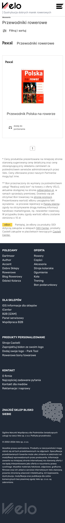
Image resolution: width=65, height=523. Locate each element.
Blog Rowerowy (12, 276)
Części (38, 260)
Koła (37, 276)
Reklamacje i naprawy (16, 388)
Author (6, 260)
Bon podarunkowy (45, 284)
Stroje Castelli (11, 342)
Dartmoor (8, 255)
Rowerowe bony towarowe (19, 355)
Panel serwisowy (13, 318)
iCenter (7, 309)
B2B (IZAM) (9, 313)
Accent (6, 264)
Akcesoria (40, 264)
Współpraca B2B (12, 322)
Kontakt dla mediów (15, 384)
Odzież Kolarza (11, 280)
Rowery (39, 255)
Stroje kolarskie (44, 268)
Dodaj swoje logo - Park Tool (20, 351)
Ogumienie (41, 272)
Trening (39, 280)
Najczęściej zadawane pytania (21, 380)
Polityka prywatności (41, 435)
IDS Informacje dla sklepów (19, 305)
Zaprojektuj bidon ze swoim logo (23, 347)
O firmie (7, 376)
